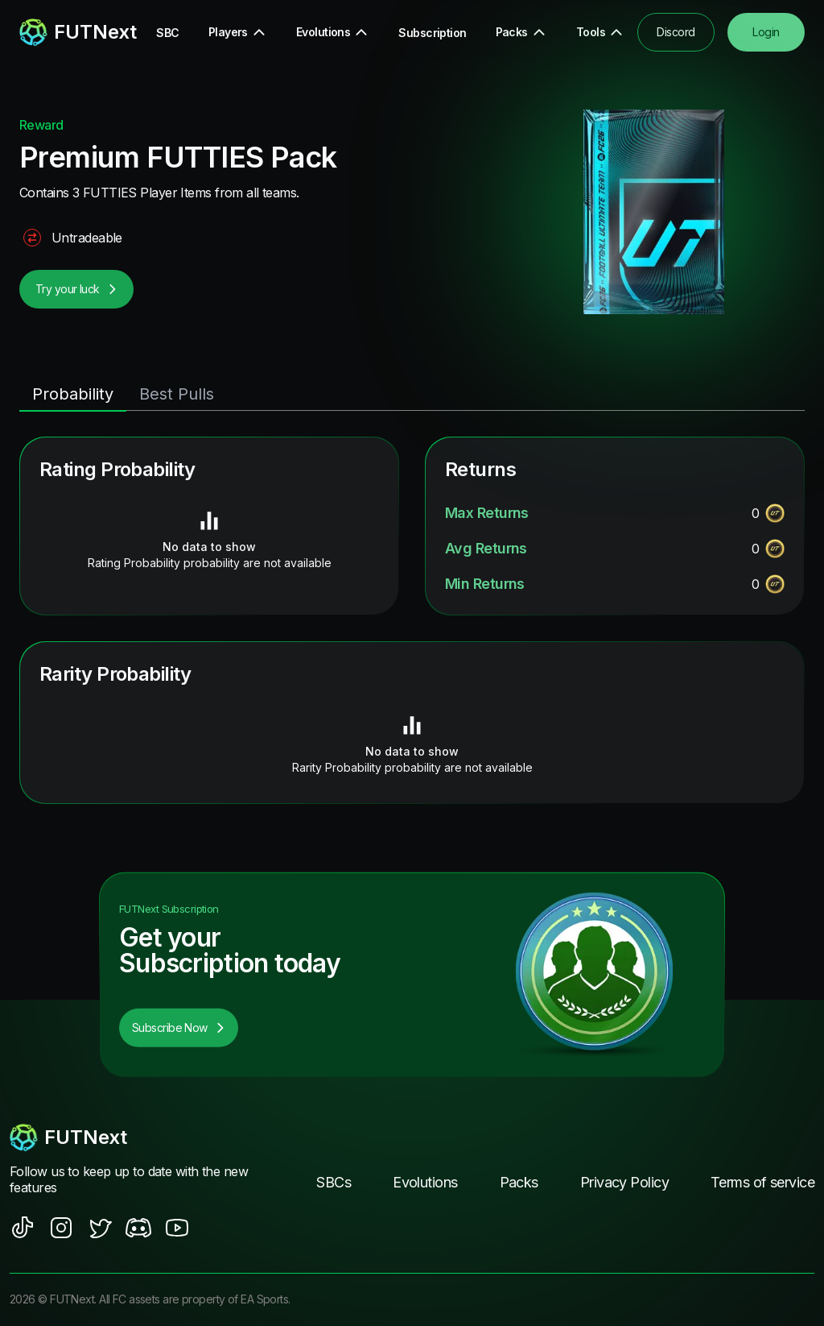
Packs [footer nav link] (519, 1182)
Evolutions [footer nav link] (425, 1182)
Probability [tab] (72, 394)
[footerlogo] (130, 1137)
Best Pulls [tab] (176, 394)
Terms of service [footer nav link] (762, 1182)
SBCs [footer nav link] (333, 1182)
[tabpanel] (412, 620)
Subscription (432, 32)
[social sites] (22, 1228)
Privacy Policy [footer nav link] (624, 1182)
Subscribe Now (178, 1027)
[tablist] (412, 395)
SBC (167, 32)
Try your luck (76, 289)
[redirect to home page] (65, 32)
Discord (675, 32)
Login (765, 32)
